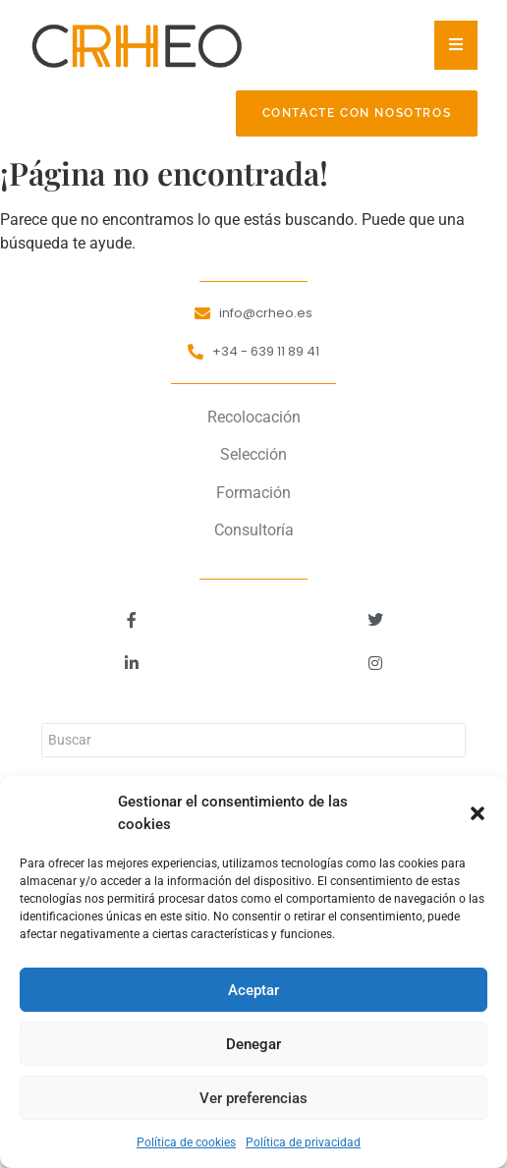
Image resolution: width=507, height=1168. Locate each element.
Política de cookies (186, 1142)
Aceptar (253, 990)
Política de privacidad (303, 1142)
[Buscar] (253, 740)
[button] (477, 813)
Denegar (253, 1044)
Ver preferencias (253, 1098)
